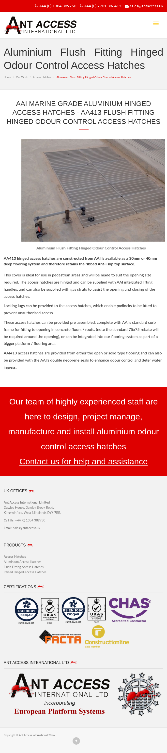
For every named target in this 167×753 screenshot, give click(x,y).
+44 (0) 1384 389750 (54, 5)
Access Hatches (42, 77)
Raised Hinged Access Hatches (25, 572)
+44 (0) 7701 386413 (99, 5)
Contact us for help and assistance (83, 461)
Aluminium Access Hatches (22, 562)
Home (7, 77)
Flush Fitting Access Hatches (24, 567)
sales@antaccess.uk (143, 5)
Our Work (22, 77)
